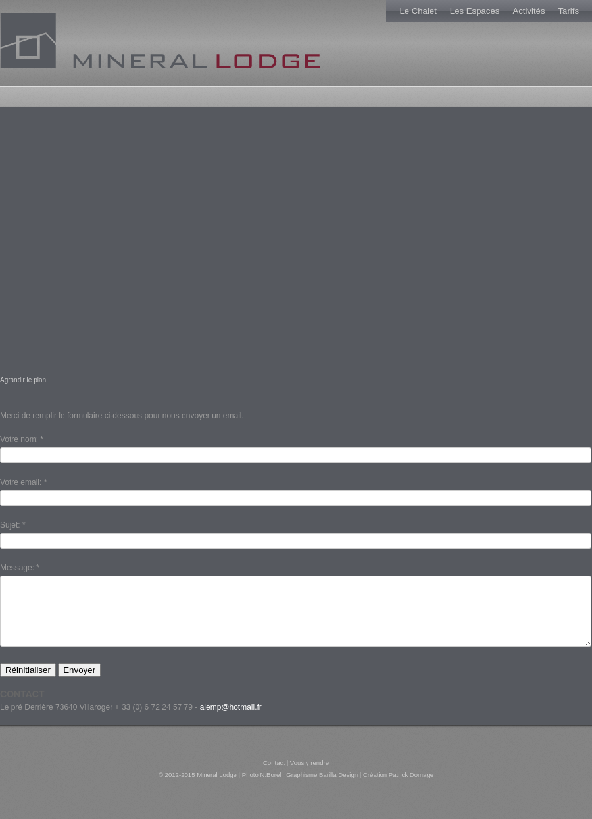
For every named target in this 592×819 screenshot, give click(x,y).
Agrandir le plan (23, 380)
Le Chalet (417, 11)
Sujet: (10, 525)
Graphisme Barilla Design (322, 790)
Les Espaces (475, 11)
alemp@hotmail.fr (231, 723)
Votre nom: (19, 439)
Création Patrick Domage (398, 790)
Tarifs (568, 11)
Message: (17, 567)
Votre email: (20, 482)
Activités (528, 11)
